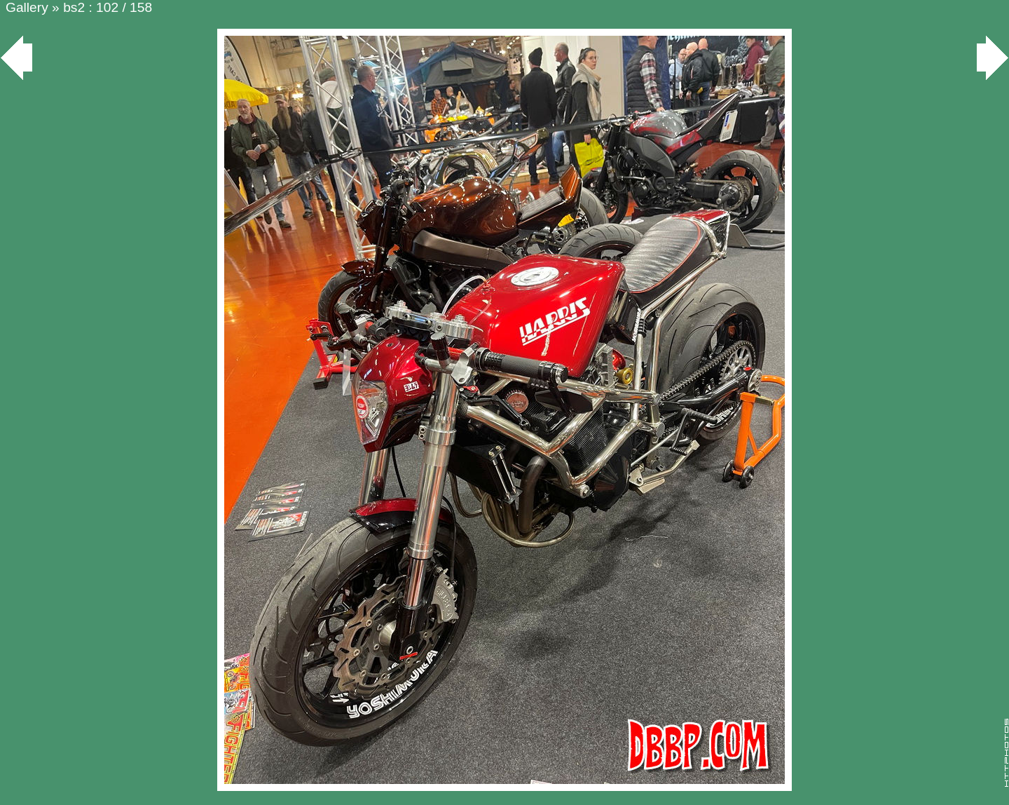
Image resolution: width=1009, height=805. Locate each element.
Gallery (27, 7)
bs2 (74, 7)
